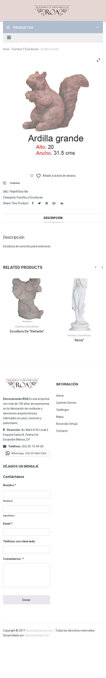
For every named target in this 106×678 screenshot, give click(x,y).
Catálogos (62, 409)
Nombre (9, 485)
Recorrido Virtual (66, 423)
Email (8, 523)
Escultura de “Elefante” (27, 331)
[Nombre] (26, 494)
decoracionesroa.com (40, 630)
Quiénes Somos (66, 402)
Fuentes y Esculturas (25, 49)
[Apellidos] (26, 509)
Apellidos (9, 515)
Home (60, 395)
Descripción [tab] (53, 218)
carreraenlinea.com (37, 635)
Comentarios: (13, 558)
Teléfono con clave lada (19, 541)
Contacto (62, 430)
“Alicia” (79, 340)
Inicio (6, 49)
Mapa (59, 416)
